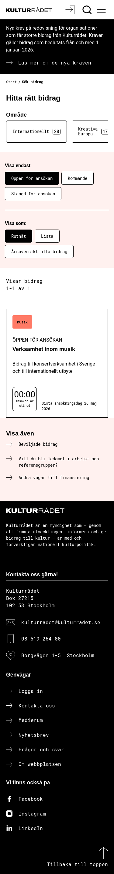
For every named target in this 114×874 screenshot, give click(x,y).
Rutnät (18, 236)
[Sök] (88, 10)
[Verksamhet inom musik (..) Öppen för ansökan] (57, 363)
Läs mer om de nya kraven (54, 62)
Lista (47, 236)
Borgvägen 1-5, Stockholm (57, 655)
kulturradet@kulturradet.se (60, 622)
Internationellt (36, 131)
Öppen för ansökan (32, 178)
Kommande (77, 178)
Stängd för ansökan (33, 194)
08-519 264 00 (41, 638)
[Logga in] (71, 10)
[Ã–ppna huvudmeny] (102, 9)
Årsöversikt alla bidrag (39, 251)
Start (11, 81)
